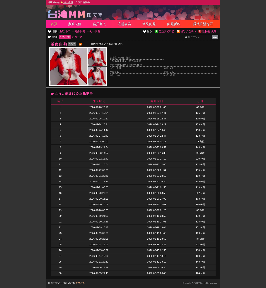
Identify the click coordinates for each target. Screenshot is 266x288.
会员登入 (99, 24)
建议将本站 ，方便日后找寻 (69, 2)
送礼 (118, 44)
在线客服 (80, 283)
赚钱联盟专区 (203, 24)
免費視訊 (97, 44)
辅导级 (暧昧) (188, 31)
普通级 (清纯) (166, 31)
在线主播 (64, 36)
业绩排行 (64, 31)
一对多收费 (78, 31)
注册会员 (124, 24)
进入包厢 (109, 44)
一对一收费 (93, 31)
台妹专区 (77, 36)
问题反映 (173, 24)
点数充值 (74, 24)
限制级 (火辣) (209, 31)
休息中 (71, 44)
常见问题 (149, 24)
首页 (54, 24)
